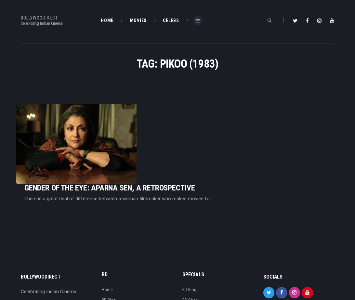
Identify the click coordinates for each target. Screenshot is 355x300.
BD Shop (190, 256)
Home (107, 245)
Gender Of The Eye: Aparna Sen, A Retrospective (191, 126)
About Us (110, 266)
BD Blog (109, 256)
